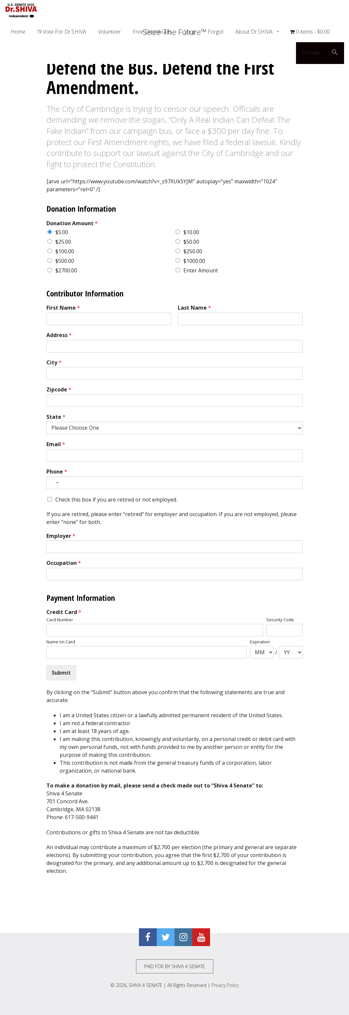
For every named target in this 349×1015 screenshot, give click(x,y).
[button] (335, 53)
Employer (60, 536)
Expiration (260, 642)
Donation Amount (72, 223)
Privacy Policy (225, 985)
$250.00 (192, 251)
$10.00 (191, 232)
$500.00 (64, 260)
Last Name (194, 307)
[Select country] (53, 483)
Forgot (216, 31)
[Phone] (174, 483)
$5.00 (61, 232)
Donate (311, 52)
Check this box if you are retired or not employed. (116, 499)
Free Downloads (152, 31)
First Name (63, 307)
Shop (190, 31)
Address (59, 335)
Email (55, 444)
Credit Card (63, 612)
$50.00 (191, 241)
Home (18, 31)
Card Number (59, 620)
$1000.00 (194, 260)
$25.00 (63, 241)
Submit (61, 672)
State (56, 417)
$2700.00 (66, 270)
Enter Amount (200, 270)
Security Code (280, 620)
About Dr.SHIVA (254, 31)
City (54, 362)
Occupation (63, 563)
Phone (56, 471)
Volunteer (109, 31)
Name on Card (60, 642)
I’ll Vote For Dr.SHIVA (61, 31)
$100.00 (64, 251)
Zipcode (58, 389)
